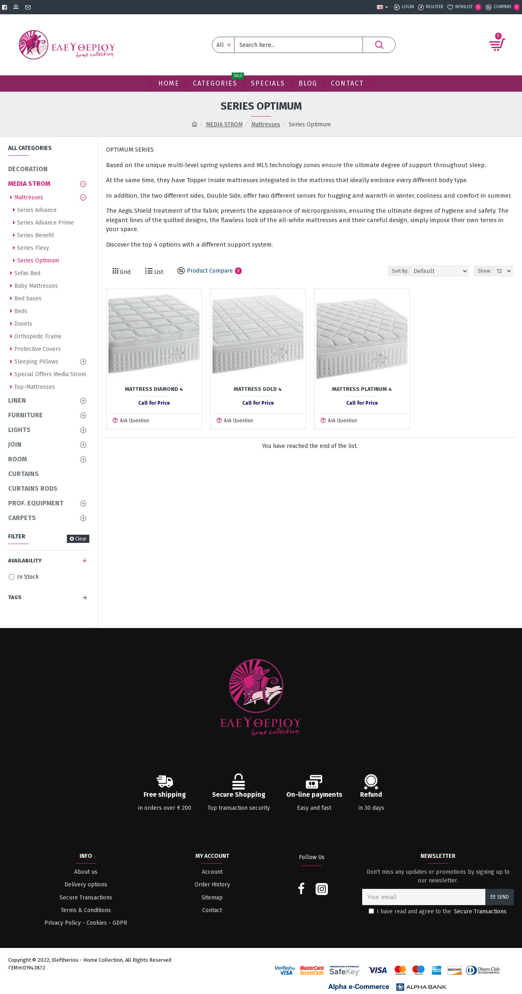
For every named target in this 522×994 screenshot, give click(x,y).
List (158, 272)
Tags (15, 597)
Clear (80, 539)
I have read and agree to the (438, 911)
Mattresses (265, 124)
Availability (25, 561)
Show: (486, 271)
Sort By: (410, 271)
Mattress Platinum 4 (362, 389)
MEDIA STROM (224, 124)
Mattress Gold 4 (258, 389)
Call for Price (154, 403)
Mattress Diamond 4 (154, 389)
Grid (124, 272)
